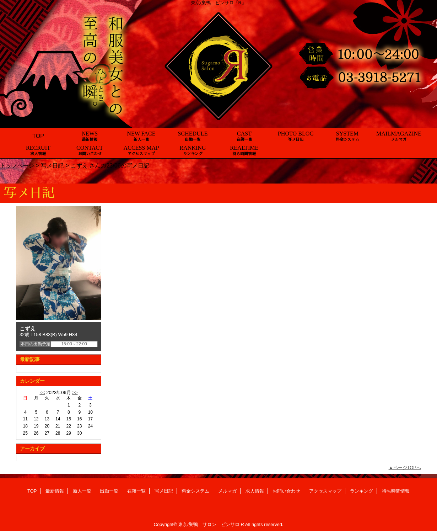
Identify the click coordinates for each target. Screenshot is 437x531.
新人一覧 (82, 491)
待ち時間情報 (396, 491)
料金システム (195, 491)
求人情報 (255, 491)
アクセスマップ (325, 491)
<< (42, 392)
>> (74, 392)
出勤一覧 (109, 491)
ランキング (361, 491)
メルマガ (227, 491)
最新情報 (54, 491)
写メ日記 (52, 165)
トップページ (17, 165)
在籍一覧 (136, 491)
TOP (38, 136)
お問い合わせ (286, 491)
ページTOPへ (407, 467)
